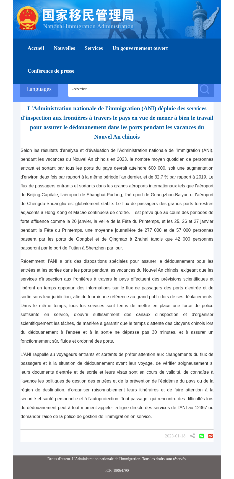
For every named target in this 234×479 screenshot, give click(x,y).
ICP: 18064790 (117, 470)
